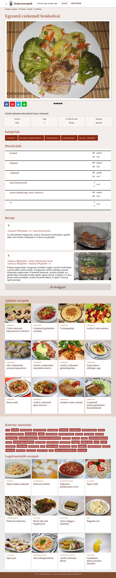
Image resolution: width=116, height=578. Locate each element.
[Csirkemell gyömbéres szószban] (45, 313)
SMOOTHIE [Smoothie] (90, 555)
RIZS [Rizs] (88, 518)
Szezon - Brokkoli (88, 137)
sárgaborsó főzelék (94, 446)
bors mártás (31, 434)
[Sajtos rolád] (98, 469)
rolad (42, 446)
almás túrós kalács (39, 430)
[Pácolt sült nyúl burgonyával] (45, 506)
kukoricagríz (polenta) (23, 442)
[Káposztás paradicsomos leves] (71, 469)
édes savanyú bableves (65, 450)
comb (41, 434)
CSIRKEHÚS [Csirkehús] (11, 325)
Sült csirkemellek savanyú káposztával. (17, 366)
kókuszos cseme (53, 442)
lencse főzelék (65, 442)
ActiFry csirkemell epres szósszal (42, 403)
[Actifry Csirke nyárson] (98, 313)
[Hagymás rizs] (98, 506)
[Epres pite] (18, 543)
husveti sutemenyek (28, 438)
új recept (82, 450)
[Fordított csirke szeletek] (71, 387)
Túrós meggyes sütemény (67, 522)
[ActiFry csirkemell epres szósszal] (45, 387)
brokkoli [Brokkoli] (13, 153)
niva (96, 442)
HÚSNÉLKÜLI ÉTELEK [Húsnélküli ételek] (67, 555)
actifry (15, 430)
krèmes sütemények (98, 438)
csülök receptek (51, 434)
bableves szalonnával (89, 430)
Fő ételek (22, 9)
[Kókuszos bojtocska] (18, 506)
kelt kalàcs (66, 438)
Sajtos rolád (92, 484)
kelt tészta (75, 438)
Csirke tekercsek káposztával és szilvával (18, 329)
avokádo (63, 430)
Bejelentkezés (77, 574)
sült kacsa (106, 446)
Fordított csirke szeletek (71, 402)
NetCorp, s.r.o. (48, 574)
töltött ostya (20, 450)
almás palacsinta (26, 430)
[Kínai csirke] (18, 387)
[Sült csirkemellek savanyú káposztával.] (18, 350)
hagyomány (11, 438)
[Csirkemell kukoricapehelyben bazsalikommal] (98, 387)
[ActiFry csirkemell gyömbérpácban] (71, 350)
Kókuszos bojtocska (16, 521)
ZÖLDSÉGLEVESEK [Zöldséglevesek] (66, 481)
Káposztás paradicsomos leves (69, 485)
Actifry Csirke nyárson (97, 328)
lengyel (75, 442)
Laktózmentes (69, 137)
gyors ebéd (99, 434)
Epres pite (11, 558)
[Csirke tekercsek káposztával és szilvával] (18, 313)
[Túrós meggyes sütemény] (71, 506)
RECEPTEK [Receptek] (76, 3)
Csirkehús (37, 9)
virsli (51, 450)
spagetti (82, 446)
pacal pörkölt (10, 446)
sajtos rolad (52, 446)
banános (101, 430)
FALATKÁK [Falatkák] (90, 481)
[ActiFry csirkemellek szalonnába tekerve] (45, 350)
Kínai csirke (12, 402)
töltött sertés (31, 450)
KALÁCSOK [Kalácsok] (64, 518)
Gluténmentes (52, 137)
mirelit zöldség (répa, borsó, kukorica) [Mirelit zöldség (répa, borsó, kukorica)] (26, 192)
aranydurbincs (52, 430)
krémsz (8, 442)
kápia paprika (40, 442)
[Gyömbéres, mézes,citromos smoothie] (98, 543)
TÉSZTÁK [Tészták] (10, 481)
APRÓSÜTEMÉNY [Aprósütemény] (12, 518)
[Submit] (64, 3)
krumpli (84, 438)
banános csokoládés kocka (14, 434)
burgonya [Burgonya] (14, 163)
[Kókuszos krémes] (45, 469)
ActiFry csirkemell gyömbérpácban (69, 366)
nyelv (103, 442)
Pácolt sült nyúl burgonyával (40, 522)
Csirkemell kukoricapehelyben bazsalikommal (96, 405)
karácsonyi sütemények (50, 438)
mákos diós (87, 442)
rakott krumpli (33, 446)
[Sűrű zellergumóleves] (45, 543)
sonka (74, 446)
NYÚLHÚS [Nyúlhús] (36, 518)
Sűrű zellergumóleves (43, 558)
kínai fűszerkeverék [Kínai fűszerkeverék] (18, 182)
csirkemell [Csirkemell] (14, 173)
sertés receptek (64, 446)
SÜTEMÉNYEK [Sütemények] (38, 481)
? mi (7, 430)
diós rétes (79, 434)
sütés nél (10, 450)
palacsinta (22, 446)
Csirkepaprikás (67, 328)
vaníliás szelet (42, 450)
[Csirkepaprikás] (71, 313)
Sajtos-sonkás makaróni (18, 484)
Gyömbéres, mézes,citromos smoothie (94, 561)
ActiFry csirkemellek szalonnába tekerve (43, 366)
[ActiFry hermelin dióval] (71, 543)
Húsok (30, 9)
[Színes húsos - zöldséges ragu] (98, 350)
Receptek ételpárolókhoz (31, 137)
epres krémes (89, 434)
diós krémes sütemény (66, 434)
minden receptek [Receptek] (11, 9)
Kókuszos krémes (41, 484)
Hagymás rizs (93, 521)
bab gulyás (75, 430)
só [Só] (11, 202)
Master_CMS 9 (67, 574)
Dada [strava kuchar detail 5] (17, 123)
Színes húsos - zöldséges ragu (94, 366)
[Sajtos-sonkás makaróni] (18, 469)
